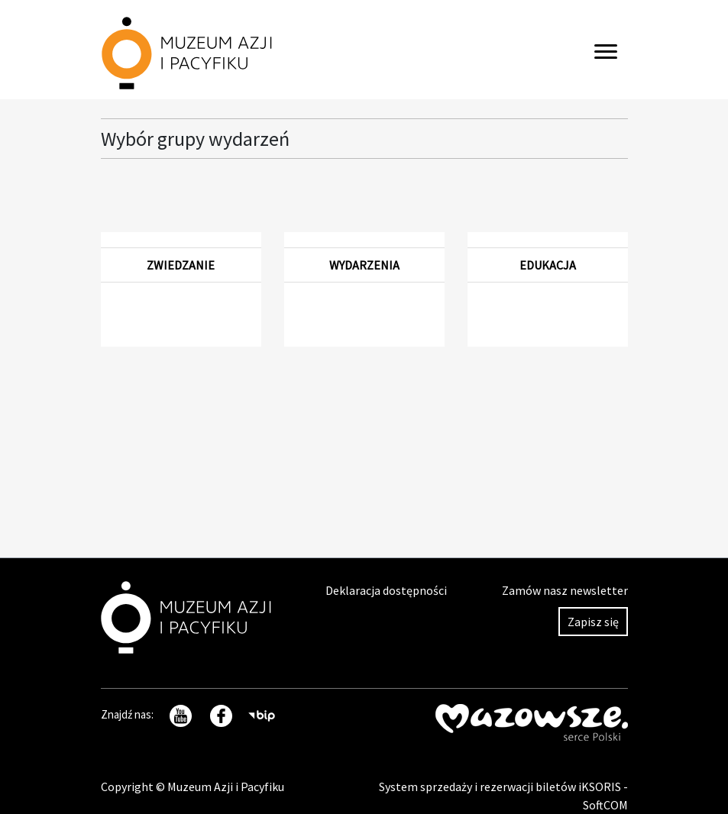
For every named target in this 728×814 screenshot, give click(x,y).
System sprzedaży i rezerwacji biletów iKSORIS (501, 786)
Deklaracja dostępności (386, 590)
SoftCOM (605, 804)
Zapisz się (593, 621)
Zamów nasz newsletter (565, 590)
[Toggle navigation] (605, 50)
